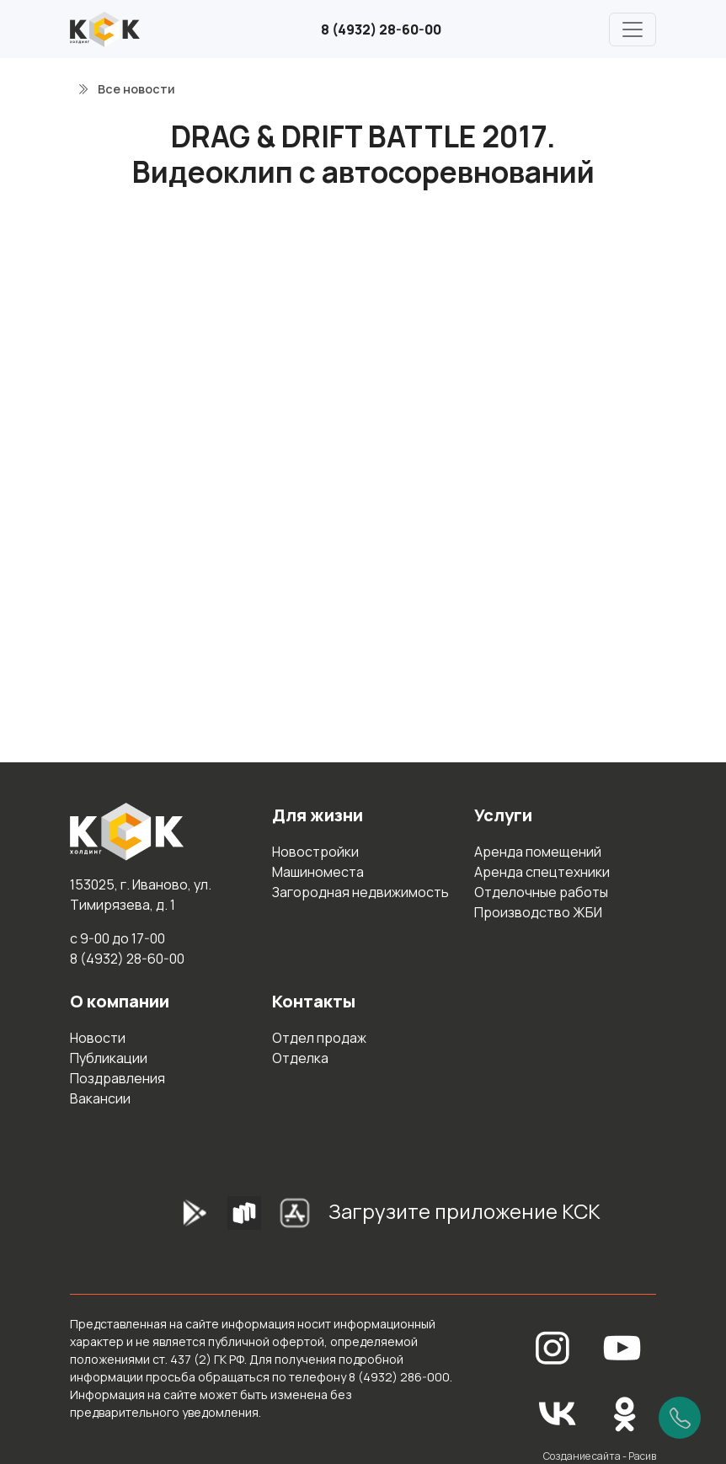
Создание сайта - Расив (599, 1456)
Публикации (108, 1058)
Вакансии (100, 1098)
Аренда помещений (537, 851)
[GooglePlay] (168, 1218)
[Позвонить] (680, 1418)
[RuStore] (244, 1218)
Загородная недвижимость (360, 892)
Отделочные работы (541, 892)
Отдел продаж (319, 1038)
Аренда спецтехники (542, 872)
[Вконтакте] (557, 1412)
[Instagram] (552, 1346)
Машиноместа (318, 872)
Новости (97, 1038)
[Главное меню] (632, 29)
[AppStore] (295, 1218)
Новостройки (315, 851)
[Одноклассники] (625, 1412)
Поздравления (117, 1078)
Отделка (300, 1058)
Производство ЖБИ (538, 912)
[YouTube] (622, 1346)
